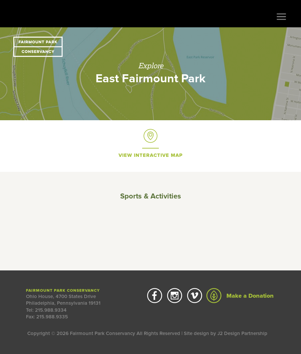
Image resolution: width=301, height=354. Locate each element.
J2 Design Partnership (242, 333)
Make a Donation (240, 295)
